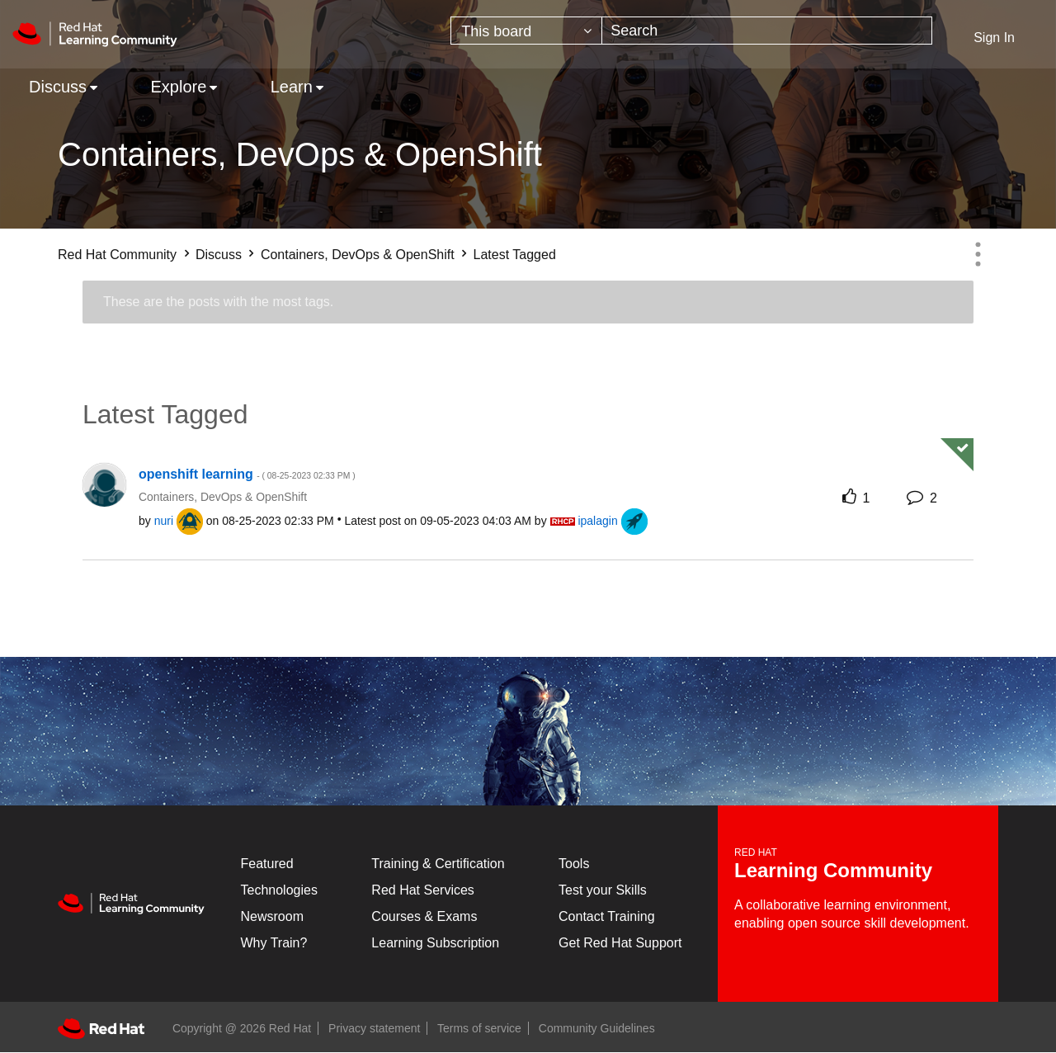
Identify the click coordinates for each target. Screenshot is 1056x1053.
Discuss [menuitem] (58, 87)
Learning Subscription (435, 943)
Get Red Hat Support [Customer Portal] (620, 943)
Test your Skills (603, 890)
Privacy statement (374, 1028)
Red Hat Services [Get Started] (422, 890)
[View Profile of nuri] (163, 520)
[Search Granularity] (526, 30)
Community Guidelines (597, 1028)
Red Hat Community (117, 255)
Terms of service (479, 1028)
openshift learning (247, 474)
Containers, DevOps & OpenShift (358, 255)
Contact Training (607, 916)
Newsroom (272, 916)
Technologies (279, 890)
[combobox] (766, 31)
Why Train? (274, 943)
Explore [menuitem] (178, 87)
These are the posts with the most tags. (218, 302)
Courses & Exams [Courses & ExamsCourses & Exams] (424, 916)
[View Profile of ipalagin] (597, 520)
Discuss (219, 255)
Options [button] (977, 254)
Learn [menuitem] (292, 87)
